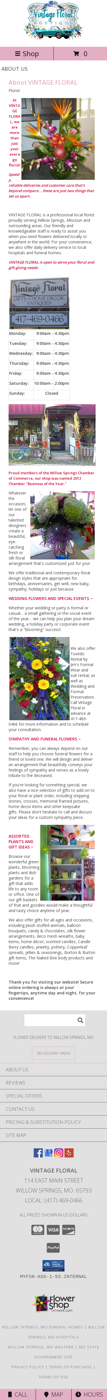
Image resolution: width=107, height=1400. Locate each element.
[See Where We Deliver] (53, 1053)
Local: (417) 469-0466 (53, 1200)
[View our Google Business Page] (48, 1155)
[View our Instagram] (58, 1155)
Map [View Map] (53, 1394)
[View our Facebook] (38, 1155)
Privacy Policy (27, 1367)
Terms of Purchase (70, 1367)
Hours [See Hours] (89, 1394)
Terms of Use (53, 1376)
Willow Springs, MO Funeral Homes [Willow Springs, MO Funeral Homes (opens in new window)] (42, 1327)
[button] (53, 1265)
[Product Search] (55, 1020)
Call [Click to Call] (17, 1394)
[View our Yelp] (69, 1155)
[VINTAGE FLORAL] (54, 38)
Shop (27, 53)
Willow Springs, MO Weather (41, 1347)
